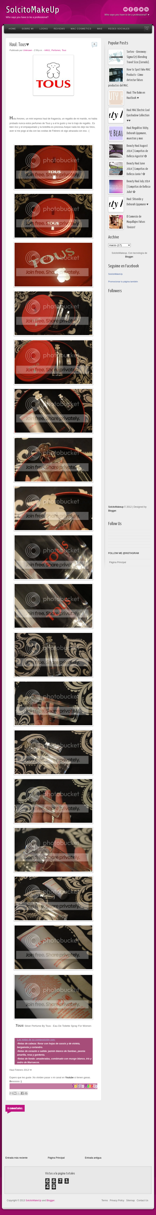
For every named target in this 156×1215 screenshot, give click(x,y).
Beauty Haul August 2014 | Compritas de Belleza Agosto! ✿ (137, 151)
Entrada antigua (93, 1157)
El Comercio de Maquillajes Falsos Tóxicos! (136, 222)
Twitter (141, 9)
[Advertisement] (123, 399)
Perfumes (55, 50)
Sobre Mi (28, 29)
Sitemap (130, 1200)
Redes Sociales (119, 29)
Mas (99, 29)
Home (12, 29)
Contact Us (142, 1200)
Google (136, 9)
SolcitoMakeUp (32, 9)
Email (125, 9)
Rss (146, 9)
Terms (104, 1200)
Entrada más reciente (16, 1157)
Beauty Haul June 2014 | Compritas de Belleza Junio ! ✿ (137, 169)
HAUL (47, 50)
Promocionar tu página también (123, 281)
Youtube (69, 1077)
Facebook (130, 9)
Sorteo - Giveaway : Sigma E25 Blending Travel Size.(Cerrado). (138, 57)
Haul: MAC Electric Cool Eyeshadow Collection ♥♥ (138, 115)
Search (147, 29)
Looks (44, 29)
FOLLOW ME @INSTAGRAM (123, 553)
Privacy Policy (117, 1200)
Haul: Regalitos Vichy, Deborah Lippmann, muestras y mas (138, 133)
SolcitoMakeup (116, 507)
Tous (64, 50)
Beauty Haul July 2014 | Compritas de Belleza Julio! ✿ (138, 187)
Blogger (129, 256)
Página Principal (56, 1157)
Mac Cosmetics (81, 29)
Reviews (59, 29)
